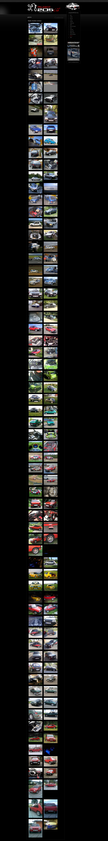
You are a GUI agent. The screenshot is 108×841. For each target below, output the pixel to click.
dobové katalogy (71, 34)
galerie (70, 35)
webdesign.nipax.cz (75, 62)
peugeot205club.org (73, 12)
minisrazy (70, 29)
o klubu (70, 16)
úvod (70, 15)
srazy (70, 27)
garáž (70, 24)
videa (70, 37)
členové (70, 18)
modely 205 (71, 23)
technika (70, 21)
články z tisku (71, 32)
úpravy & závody (72, 26)
